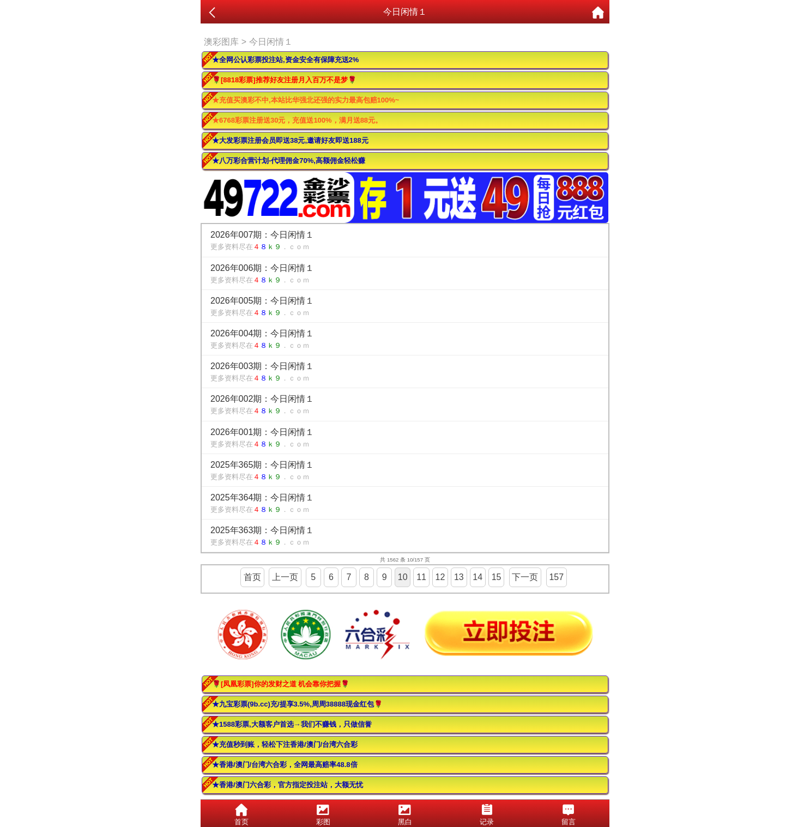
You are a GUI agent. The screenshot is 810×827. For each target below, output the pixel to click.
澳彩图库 (221, 41)
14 (477, 577)
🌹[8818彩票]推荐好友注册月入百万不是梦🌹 (284, 80)
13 (459, 577)
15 (496, 577)
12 (440, 577)
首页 (252, 577)
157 (556, 577)
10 (403, 577)
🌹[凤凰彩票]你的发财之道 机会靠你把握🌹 (280, 684)
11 (421, 577)
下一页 (525, 577)
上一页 (285, 577)
